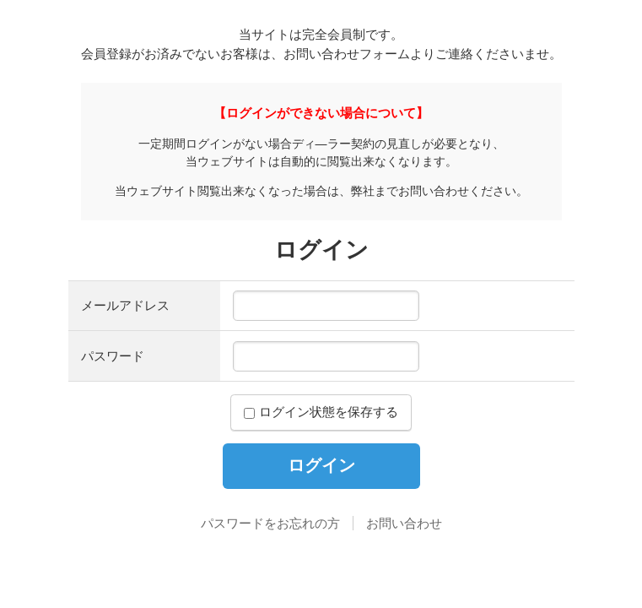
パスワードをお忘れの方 (270, 523)
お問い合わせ (404, 523)
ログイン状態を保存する (320, 411)
